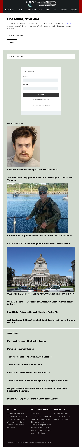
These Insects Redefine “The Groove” (25, 364)
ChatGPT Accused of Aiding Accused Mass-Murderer (32, 169)
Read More (11, 427)
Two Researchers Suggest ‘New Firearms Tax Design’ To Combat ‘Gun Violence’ (40, 178)
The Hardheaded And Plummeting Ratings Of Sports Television (37, 380)
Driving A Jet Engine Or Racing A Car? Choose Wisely (32, 398)
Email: (25, 85)
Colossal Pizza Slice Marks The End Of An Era (28, 372)
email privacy (45, 99)
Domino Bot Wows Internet (20, 348)
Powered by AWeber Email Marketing (41, 105)
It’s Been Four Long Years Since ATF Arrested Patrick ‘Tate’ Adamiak (39, 235)
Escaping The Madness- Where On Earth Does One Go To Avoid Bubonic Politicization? (37, 389)
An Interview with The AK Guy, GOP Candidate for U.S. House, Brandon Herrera (41, 321)
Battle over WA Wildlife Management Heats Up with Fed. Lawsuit (38, 243)
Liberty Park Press (41, 3)
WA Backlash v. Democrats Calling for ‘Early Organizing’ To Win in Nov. (40, 293)
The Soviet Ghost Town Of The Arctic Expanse (29, 356)
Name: (25, 76)
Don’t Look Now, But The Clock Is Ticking (26, 341)
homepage (69, 23)
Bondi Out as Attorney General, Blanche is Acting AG (32, 312)
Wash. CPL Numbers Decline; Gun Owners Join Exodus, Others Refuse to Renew (40, 302)
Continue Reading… (38, 433)
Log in (49, 442)
